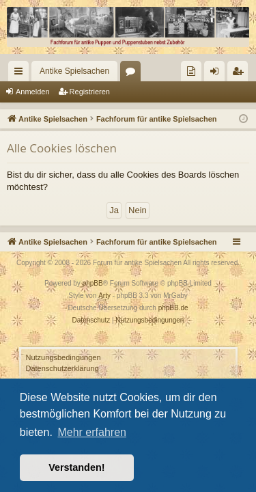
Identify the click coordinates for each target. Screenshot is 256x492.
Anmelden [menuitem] (217, 73)
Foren (133, 73)
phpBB (93, 283)
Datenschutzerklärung (62, 368)
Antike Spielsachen (74, 71)
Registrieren (90, 91)
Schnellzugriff (21, 73)
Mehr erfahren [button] (91, 432)
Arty (104, 295)
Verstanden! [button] (76, 467)
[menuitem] (191, 71)
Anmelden (33, 91)
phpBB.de (173, 308)
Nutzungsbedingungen (63, 357)
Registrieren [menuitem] (240, 73)
